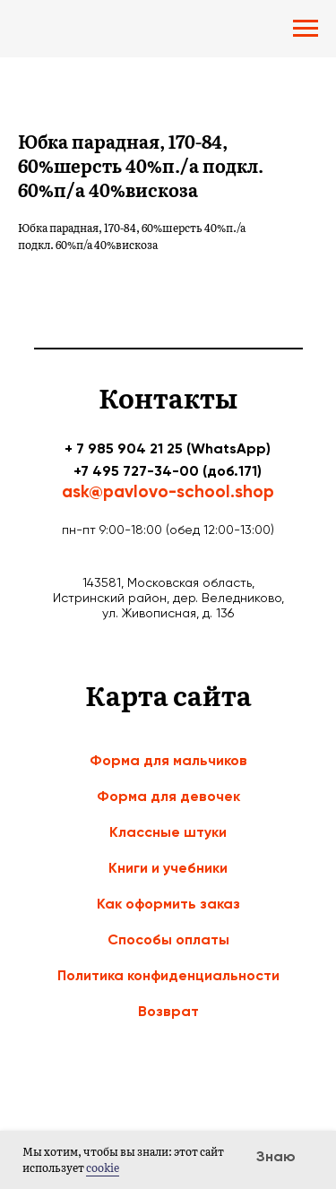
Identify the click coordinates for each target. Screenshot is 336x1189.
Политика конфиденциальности (168, 975)
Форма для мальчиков (168, 760)
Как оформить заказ (168, 903)
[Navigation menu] (305, 29)
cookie (102, 1167)
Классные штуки (168, 831)
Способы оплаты (168, 939)
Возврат (168, 1011)
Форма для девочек (168, 796)
